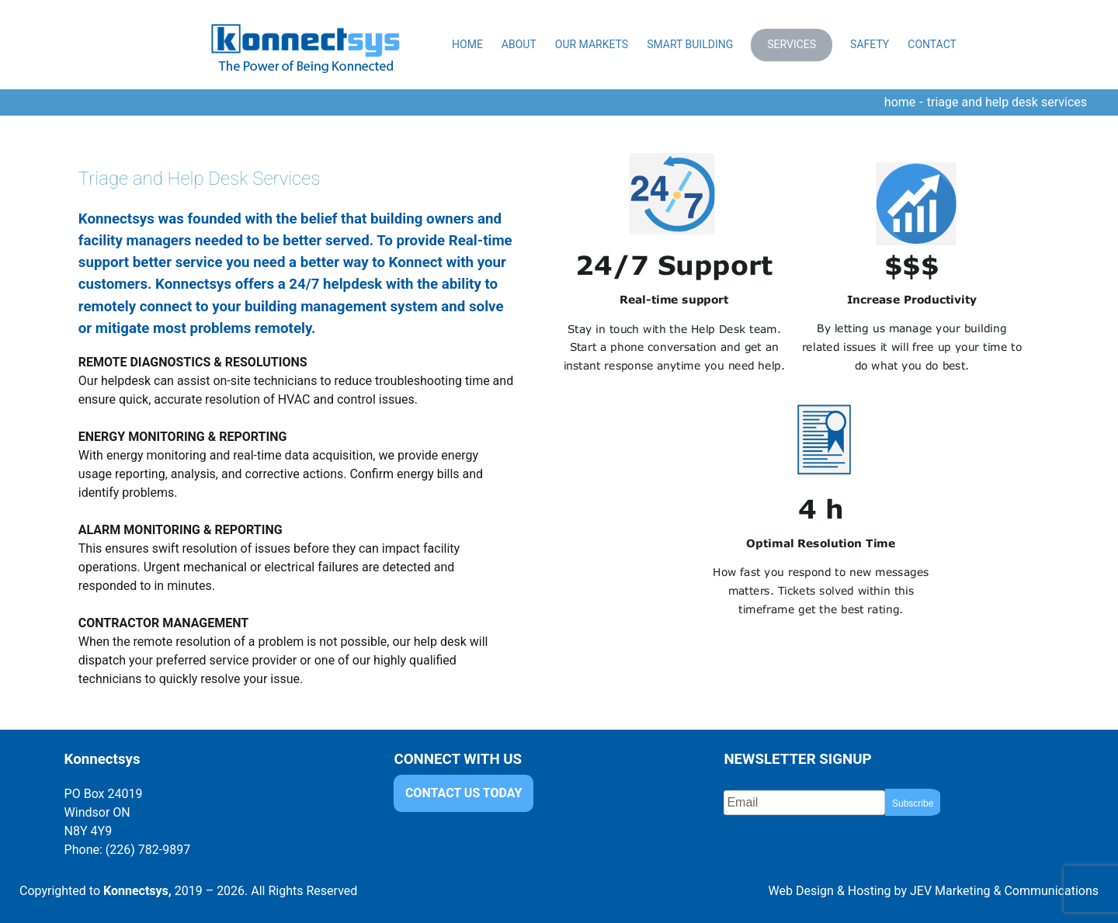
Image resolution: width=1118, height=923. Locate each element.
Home (467, 44)
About (519, 44)
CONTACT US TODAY (464, 793)
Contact (932, 44)
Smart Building (690, 44)
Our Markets (591, 44)
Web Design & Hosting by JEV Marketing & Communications (934, 890)
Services (791, 44)
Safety (869, 44)
